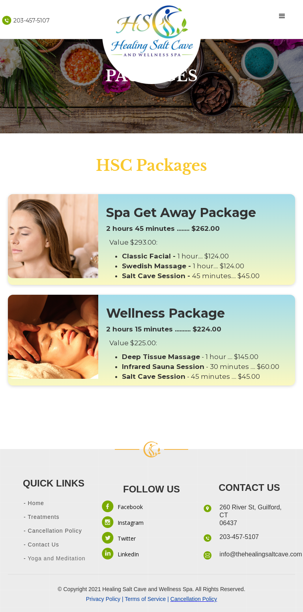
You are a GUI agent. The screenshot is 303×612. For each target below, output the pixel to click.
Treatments (43, 517)
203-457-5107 (239, 536)
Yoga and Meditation (56, 558)
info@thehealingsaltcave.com (260, 554)
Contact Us (42, 544)
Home (36, 503)
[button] (282, 16)
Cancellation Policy (55, 531)
